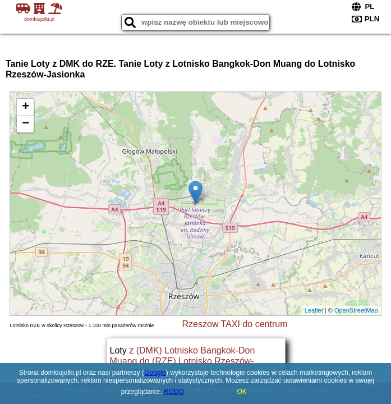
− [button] (25, 124)
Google (155, 373)
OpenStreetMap (356, 310)
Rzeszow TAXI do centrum (235, 324)
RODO (174, 392)
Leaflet (314, 310)
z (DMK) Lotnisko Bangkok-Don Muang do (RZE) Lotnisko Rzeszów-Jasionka (182, 361)
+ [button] (25, 107)
